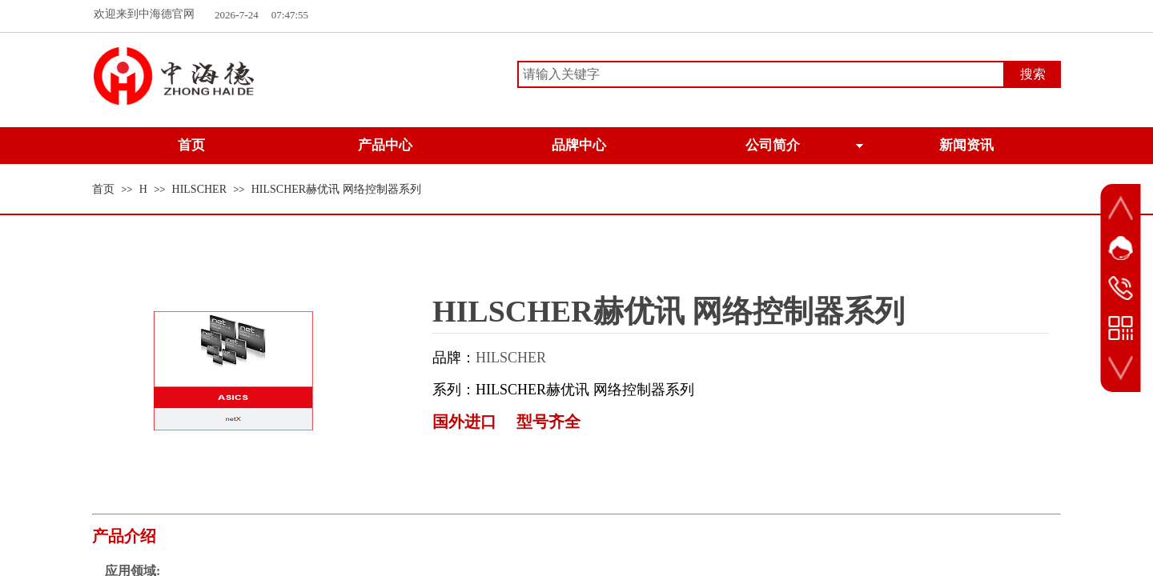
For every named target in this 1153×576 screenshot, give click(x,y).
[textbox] (761, 74)
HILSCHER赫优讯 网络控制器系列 (336, 189)
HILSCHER (199, 189)
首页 (103, 189)
